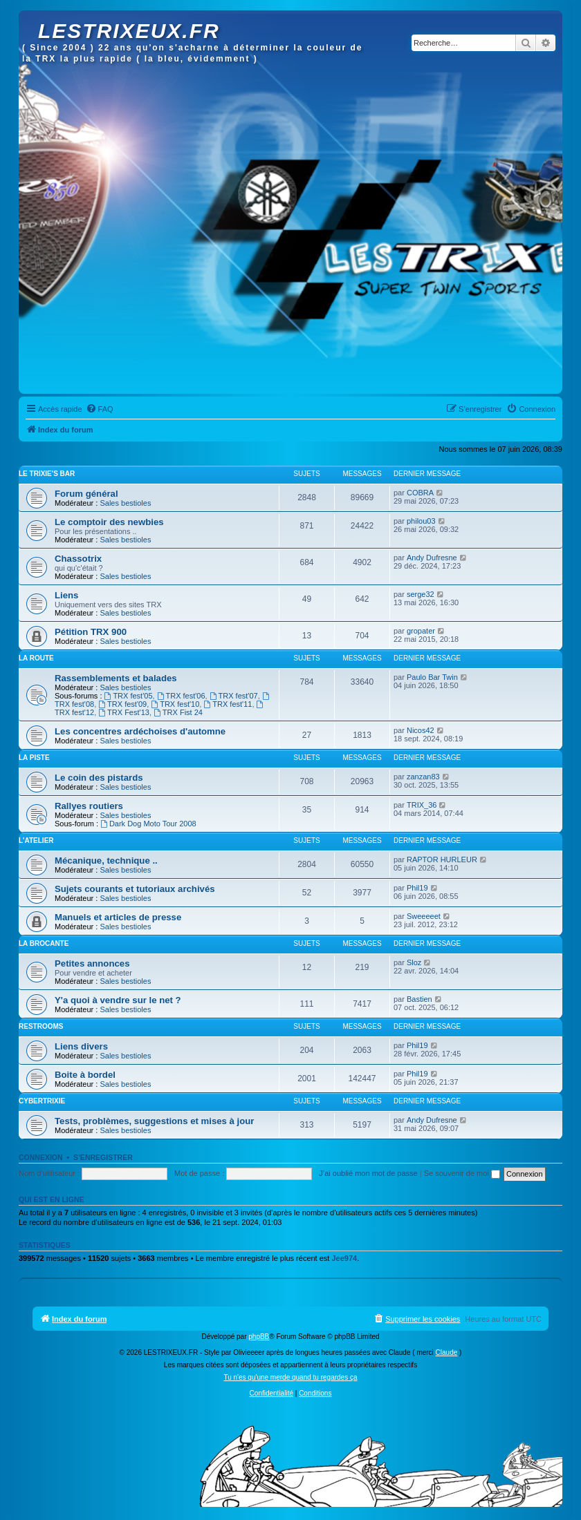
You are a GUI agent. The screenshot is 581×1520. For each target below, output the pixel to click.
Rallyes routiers (89, 806)
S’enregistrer (103, 1157)
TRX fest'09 (122, 704)
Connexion (41, 1157)
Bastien (419, 999)
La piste (34, 757)
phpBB (258, 1336)
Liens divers (81, 1046)
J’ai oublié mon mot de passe (368, 1173)
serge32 (420, 594)
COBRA (420, 492)
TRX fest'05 (128, 696)
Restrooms (41, 1026)
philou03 (421, 521)
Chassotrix (78, 558)
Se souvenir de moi (462, 1173)
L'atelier (36, 840)
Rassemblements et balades (116, 678)
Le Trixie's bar (47, 473)
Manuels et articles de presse (118, 917)
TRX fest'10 (175, 704)
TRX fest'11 (227, 704)
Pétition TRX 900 (91, 632)
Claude (447, 1352)
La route (36, 658)
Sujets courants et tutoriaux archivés (135, 889)
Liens (66, 595)
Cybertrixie (42, 1101)
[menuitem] (99, 409)
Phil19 (417, 888)
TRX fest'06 (181, 696)
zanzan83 (423, 776)
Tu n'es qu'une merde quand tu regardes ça (290, 1377)
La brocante (43, 943)
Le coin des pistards (99, 777)
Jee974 (344, 1258)
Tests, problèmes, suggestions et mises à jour (155, 1121)
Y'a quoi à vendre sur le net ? (118, 1000)
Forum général (86, 493)
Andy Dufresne (432, 557)
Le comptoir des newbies (109, 522)
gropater (421, 631)
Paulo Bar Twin (432, 677)
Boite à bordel (85, 1075)
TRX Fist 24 (178, 712)
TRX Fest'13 (123, 712)
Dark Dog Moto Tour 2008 (148, 823)
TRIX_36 (421, 805)
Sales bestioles (125, 503)
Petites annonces (92, 963)
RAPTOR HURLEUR (442, 859)
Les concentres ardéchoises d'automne (140, 731)
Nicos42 (420, 730)
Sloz (414, 962)
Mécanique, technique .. (106, 860)
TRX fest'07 (234, 696)
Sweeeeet (424, 916)
